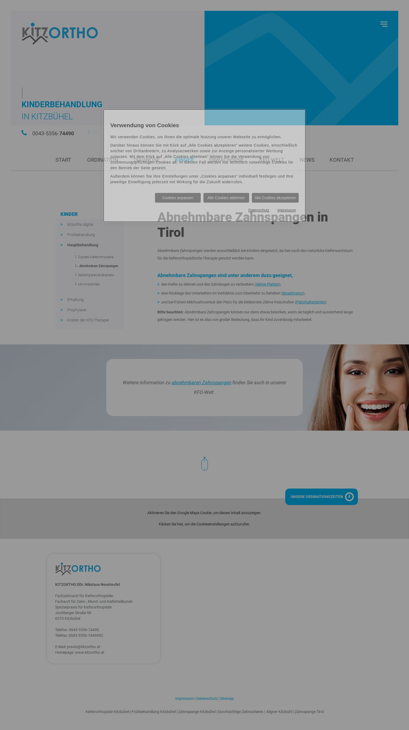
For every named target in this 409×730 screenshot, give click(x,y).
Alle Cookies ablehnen (226, 198)
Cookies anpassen (177, 198)
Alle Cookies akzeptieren (275, 198)
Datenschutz (258, 210)
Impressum (286, 210)
